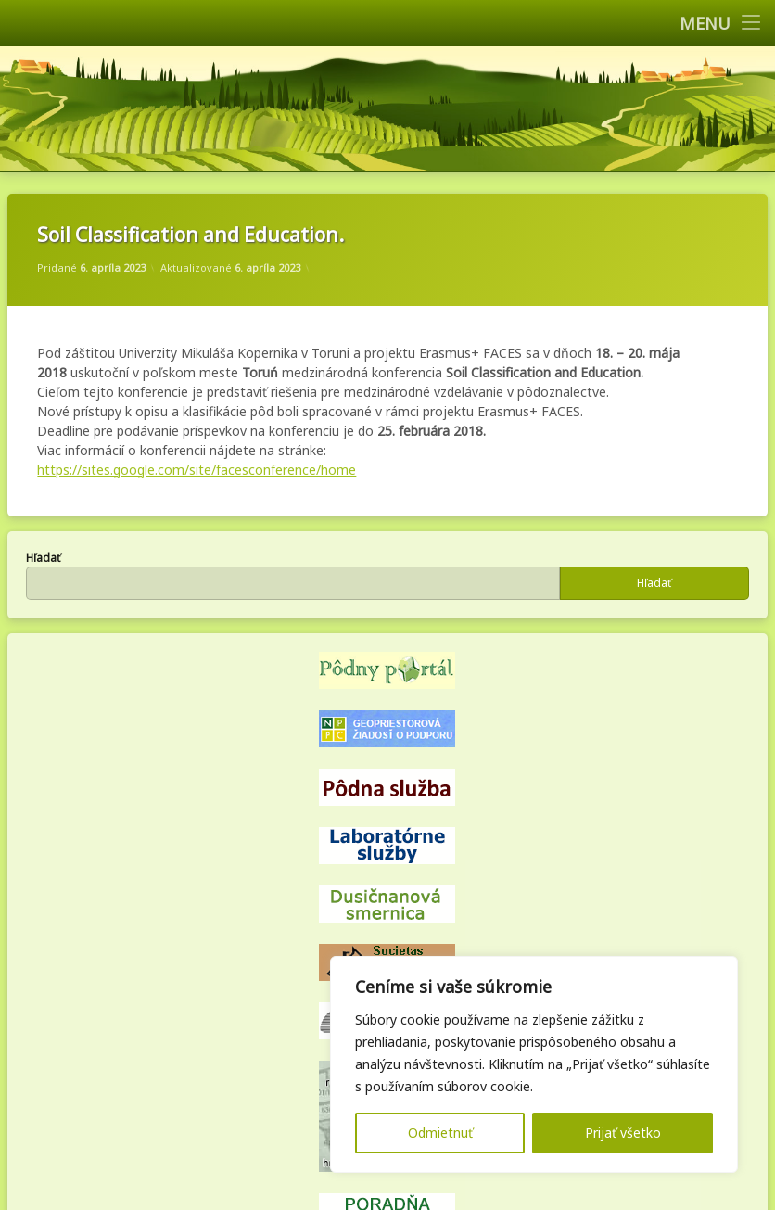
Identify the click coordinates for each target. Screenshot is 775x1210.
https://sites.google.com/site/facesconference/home (196, 469)
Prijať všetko (623, 1132)
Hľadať (43, 558)
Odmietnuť (440, 1132)
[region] (534, 1064)
